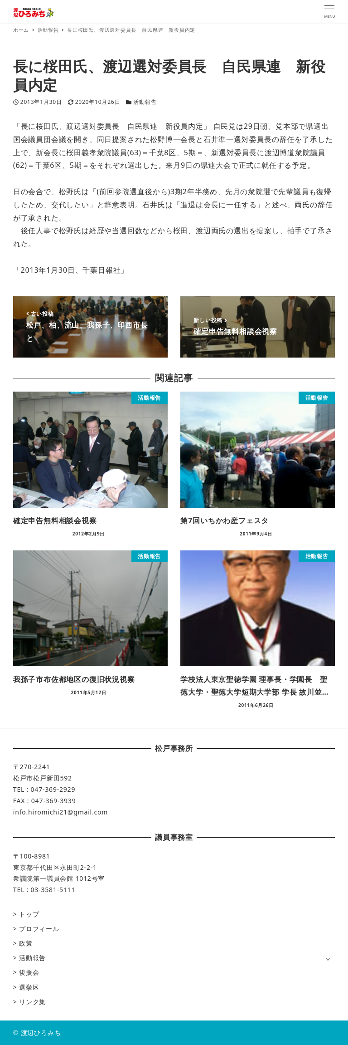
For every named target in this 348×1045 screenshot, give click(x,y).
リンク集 (32, 1001)
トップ (29, 914)
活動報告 (144, 102)
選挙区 (29, 987)
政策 (26, 943)
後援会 (29, 972)
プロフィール (39, 928)
